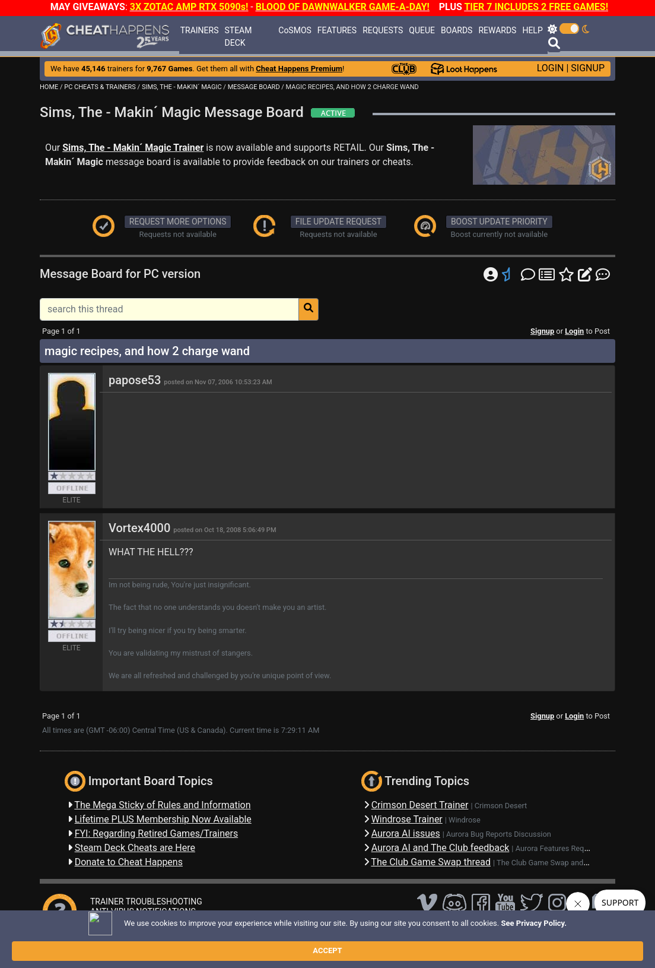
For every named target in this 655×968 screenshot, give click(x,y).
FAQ (220, 941)
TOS (348, 941)
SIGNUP (588, 68)
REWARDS (497, 30)
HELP (532, 30)
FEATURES (337, 30)
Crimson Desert (501, 805)
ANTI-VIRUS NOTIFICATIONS (143, 911)
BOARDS (456, 30)
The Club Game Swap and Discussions (561, 862)
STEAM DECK (238, 37)
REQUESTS (383, 30)
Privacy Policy (306, 941)
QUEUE (422, 30)
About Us (384, 941)
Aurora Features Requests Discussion (579, 848)
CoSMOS (294, 30)
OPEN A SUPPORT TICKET (138, 921)
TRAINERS (199, 30)
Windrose (465, 819)
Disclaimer (254, 941)
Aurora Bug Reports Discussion (498, 834)
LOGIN (550, 68)
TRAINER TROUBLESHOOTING (146, 901)
